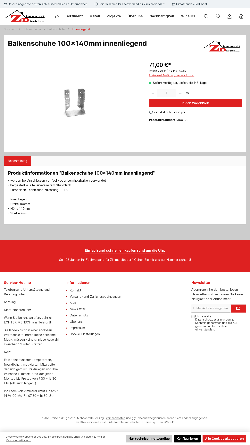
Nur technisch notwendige (149, 439)
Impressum (77, 328)
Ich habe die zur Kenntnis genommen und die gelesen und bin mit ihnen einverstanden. (216, 323)
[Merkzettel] (218, 16)
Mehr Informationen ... (18, 440)
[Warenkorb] (241, 16)
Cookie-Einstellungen (85, 334)
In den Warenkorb (195, 103)
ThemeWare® (165, 422)
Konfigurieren (187, 439)
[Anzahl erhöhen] (180, 93)
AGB (73, 303)
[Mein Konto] (229, 16)
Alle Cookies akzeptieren (224, 439)
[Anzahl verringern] (153, 93)
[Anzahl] (166, 93)
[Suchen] (206, 16)
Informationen (78, 283)
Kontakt (75, 290)
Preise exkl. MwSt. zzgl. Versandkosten (171, 75)
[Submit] (238, 308)
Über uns (76, 321)
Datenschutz (79, 315)
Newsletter (77, 309)
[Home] (58, 16)
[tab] (17, 161)
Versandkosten (115, 418)
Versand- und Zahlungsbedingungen (95, 296)
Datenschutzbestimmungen (213, 319)
